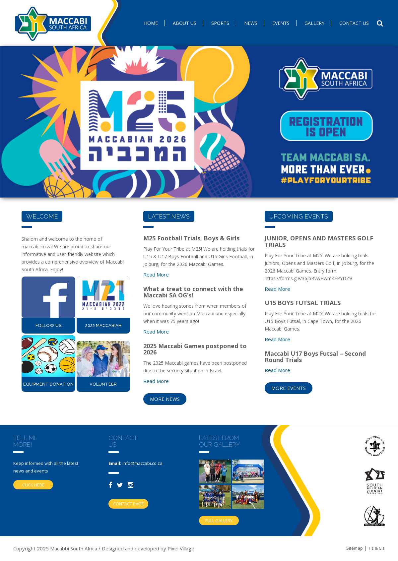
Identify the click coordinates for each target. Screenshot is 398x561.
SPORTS (220, 23)
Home (151, 23)
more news (165, 399)
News (250, 23)
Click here (33, 485)
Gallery (314, 23)
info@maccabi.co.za (142, 463)
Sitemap (354, 548)
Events (281, 23)
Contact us (354, 23)
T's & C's (376, 548)
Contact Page (128, 504)
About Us (184, 23)
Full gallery (218, 521)
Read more (156, 274)
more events (288, 388)
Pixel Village (180, 548)
